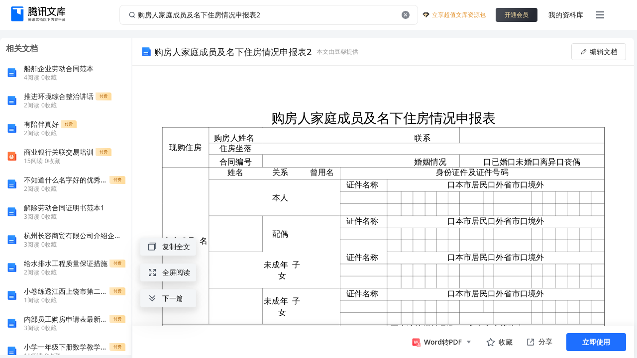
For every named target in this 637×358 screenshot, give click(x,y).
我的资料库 (565, 14)
